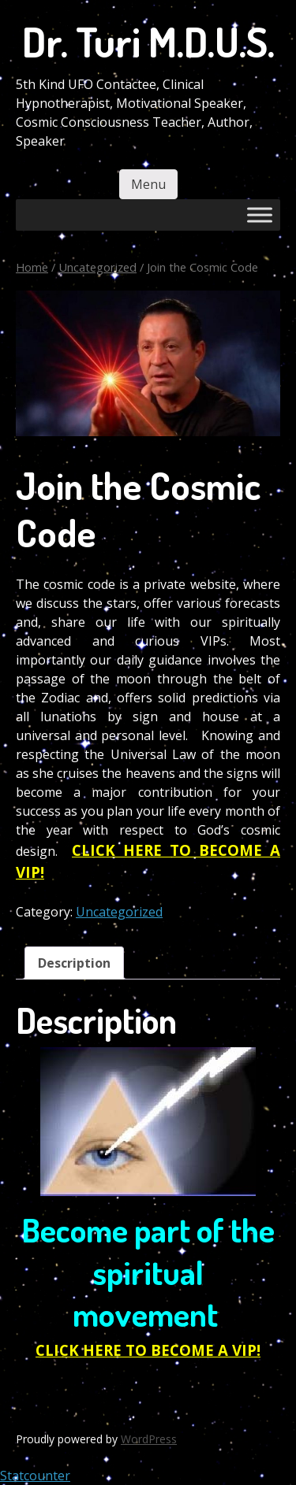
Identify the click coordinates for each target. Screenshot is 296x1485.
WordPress (149, 1438)
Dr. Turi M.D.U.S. (148, 41)
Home (32, 267)
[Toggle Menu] (259, 214)
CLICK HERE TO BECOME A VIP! (148, 1350)
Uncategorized (97, 267)
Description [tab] (74, 963)
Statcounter (35, 1475)
